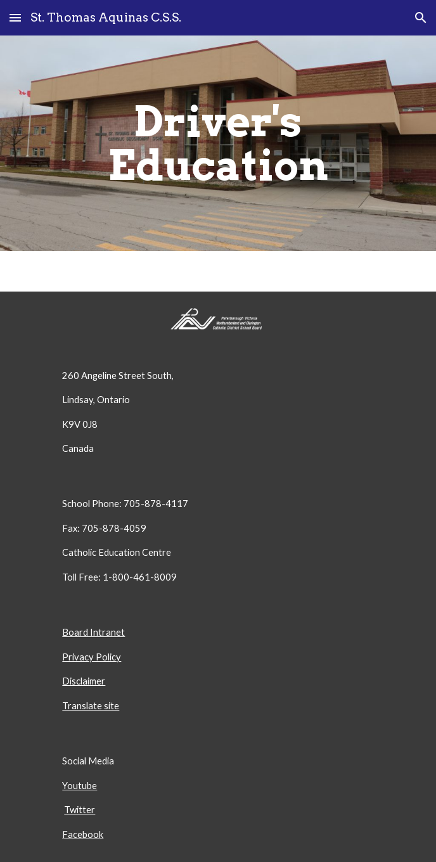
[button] (15, 17)
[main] (217, 143)
